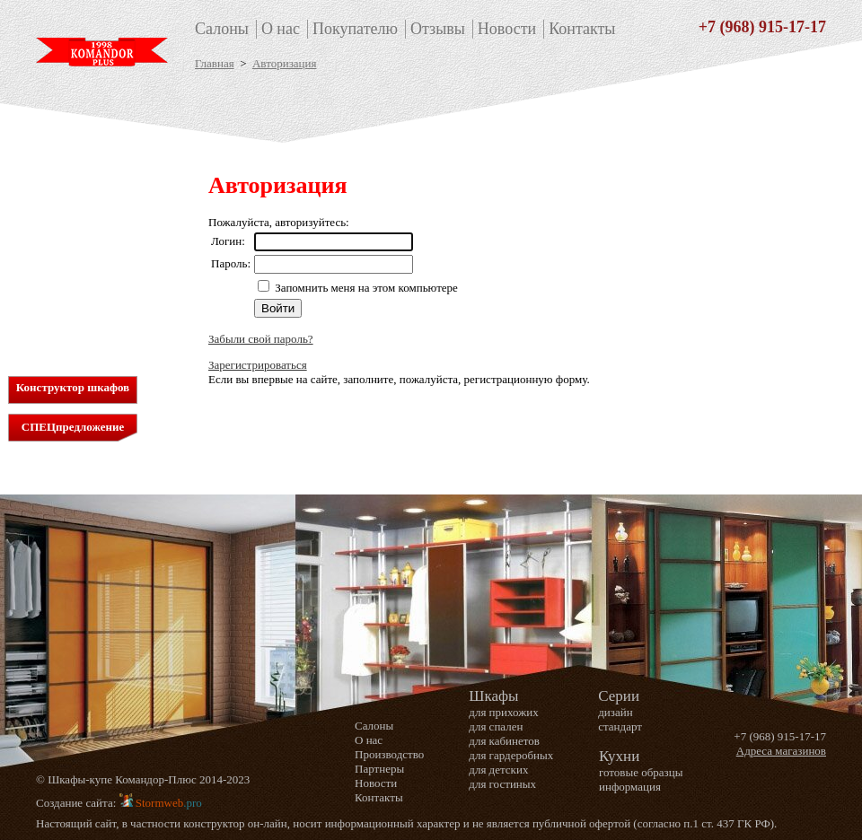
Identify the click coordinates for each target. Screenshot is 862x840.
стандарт (620, 726)
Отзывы (437, 29)
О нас (280, 29)
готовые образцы (640, 772)
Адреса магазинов (781, 750)
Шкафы (70, 161)
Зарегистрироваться (257, 365)
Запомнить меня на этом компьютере (365, 287)
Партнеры (379, 768)
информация (630, 786)
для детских (69, 242)
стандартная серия (85, 272)
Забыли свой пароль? (260, 339)
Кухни (65, 312)
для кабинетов (75, 211)
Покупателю (355, 29)
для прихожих (74, 181)
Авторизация (284, 63)
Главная (214, 63)
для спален (66, 196)
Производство (389, 754)
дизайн (615, 712)
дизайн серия (72, 287)
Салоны (222, 29)
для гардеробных (82, 226)
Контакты (582, 29)
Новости (507, 29)
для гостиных (73, 257)
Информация (71, 331)
